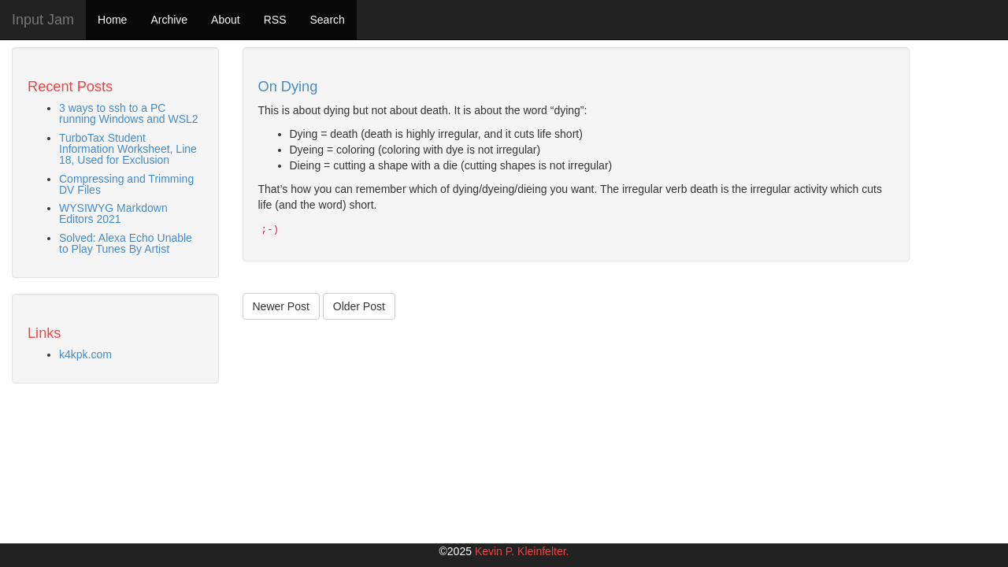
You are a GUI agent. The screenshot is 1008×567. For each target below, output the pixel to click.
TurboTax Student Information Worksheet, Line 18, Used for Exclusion (128, 149)
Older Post (359, 306)
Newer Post (281, 306)
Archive (168, 19)
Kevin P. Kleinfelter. (522, 551)
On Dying (288, 86)
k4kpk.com (85, 354)
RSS (275, 19)
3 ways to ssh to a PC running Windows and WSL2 (128, 113)
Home (112, 19)
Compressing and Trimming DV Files (126, 184)
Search (326, 19)
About (225, 19)
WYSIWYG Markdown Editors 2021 (113, 213)
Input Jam (43, 20)
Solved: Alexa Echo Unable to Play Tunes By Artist (125, 243)
